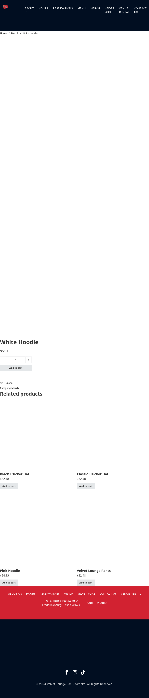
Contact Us (140, 10)
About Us (29, 10)
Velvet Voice (109, 10)
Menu (82, 8)
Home (3, 33)
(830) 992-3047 (96, 603)
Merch (95, 8)
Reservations (63, 8)
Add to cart (15, 367)
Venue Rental (124, 10)
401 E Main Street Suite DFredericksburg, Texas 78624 (61, 603)
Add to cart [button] (9, 486)
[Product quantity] (15, 360)
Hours (43, 8)
